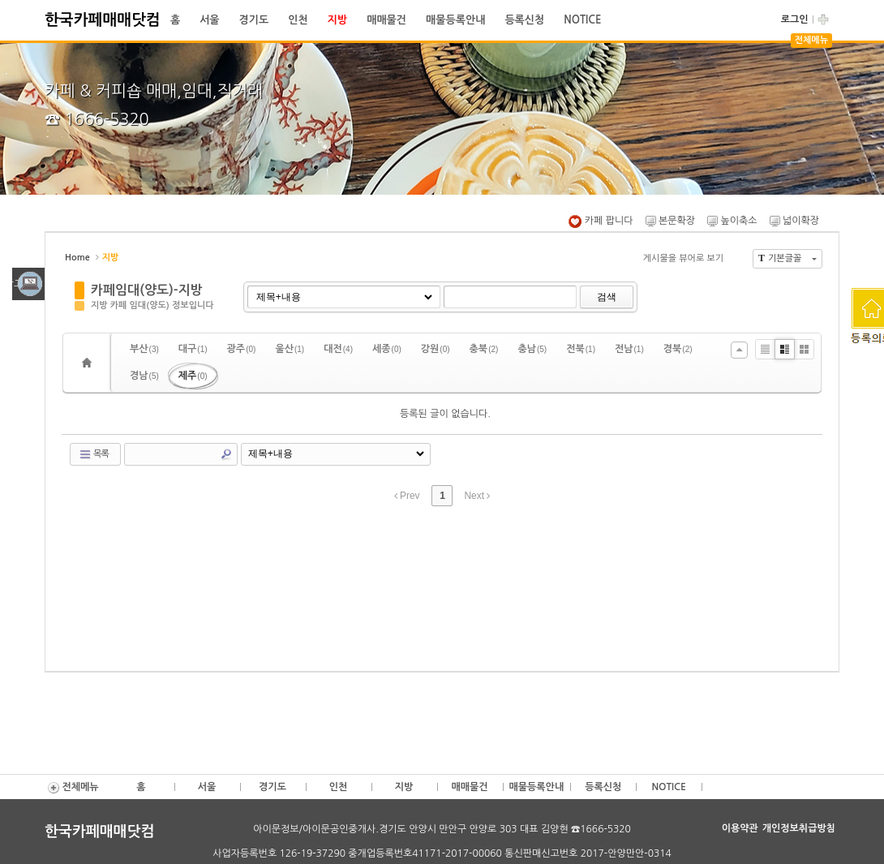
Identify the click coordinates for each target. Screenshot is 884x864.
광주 (241, 349)
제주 (193, 375)
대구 (193, 349)
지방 (337, 20)
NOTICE (582, 20)
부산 (144, 349)
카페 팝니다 (601, 221)
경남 (144, 375)
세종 (386, 349)
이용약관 (740, 828)
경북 (678, 349)
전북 (580, 349)
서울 (209, 20)
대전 (338, 349)
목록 (94, 454)
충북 (484, 349)
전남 (629, 349)
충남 (532, 349)
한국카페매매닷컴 (103, 20)
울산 (289, 349)
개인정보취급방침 (798, 828)
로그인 (795, 19)
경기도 (254, 20)
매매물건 (386, 20)
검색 (606, 297)
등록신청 (524, 20)
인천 (297, 20)
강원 (435, 349)
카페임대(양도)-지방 (147, 290)
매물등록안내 (455, 20)
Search (226, 454)
